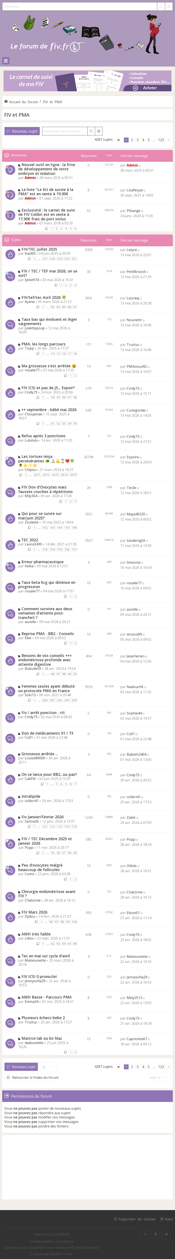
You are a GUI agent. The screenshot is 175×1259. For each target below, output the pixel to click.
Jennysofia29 (35, 981)
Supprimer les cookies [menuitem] (137, 1219)
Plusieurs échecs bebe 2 (43, 1017)
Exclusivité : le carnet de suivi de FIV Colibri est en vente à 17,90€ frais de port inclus (46, 214)
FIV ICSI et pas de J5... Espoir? (48, 387)
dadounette (34, 1042)
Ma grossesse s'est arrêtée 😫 (48, 365)
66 (75, 943)
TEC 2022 (29, 539)
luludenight (136, 540)
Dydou (30, 916)
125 (74, 826)
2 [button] (132, 140)
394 (74, 700)
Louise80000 (35, 758)
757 (74, 549)
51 (52, 423)
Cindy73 (31, 392)
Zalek (131, 817)
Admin (30, 177)
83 (52, 307)
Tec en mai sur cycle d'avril (45, 955)
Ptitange (133, 210)
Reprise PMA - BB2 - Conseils (47, 633)
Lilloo (29, 938)
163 (52, 527)
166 (74, 527)
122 (52, 826)
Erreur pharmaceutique (42, 561)
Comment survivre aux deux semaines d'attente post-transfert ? (45, 613)
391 (52, 700)
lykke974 (32, 279)
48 (63, 674)
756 (66, 549)
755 (59, 549)
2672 (46, 475)
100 (74, 922)
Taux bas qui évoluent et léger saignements (47, 321)
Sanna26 (32, 821)
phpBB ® (61, 1234)
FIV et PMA (16, 114)
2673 (55, 475)
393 (66, 700)
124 (66, 826)
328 (52, 259)
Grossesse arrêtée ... (39, 753)
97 (56, 922)
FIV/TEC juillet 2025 (39, 249)
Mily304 (31, 495)
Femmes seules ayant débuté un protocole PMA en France (46, 688)
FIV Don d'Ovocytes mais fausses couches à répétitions (45, 489)
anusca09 (134, 634)
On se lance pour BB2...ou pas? (49, 774)
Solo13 (30, 695)
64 (63, 943)
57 (69, 397)
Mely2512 (134, 997)
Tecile (131, 487)
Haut (169, 1219)
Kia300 (30, 253)
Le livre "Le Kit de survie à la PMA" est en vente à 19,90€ (45, 192)
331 (74, 259)
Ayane (30, 301)
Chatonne (33, 900)
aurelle (30, 621)
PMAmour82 (137, 366)
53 (63, 423)
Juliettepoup (35, 328)
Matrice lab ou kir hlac (41, 1038)
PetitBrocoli (136, 271)
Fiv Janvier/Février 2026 (42, 816)
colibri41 (31, 800)
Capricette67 (137, 1039)
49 (69, 674)
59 (75, 853)
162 (44, 527)
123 (59, 826)
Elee (28, 638)
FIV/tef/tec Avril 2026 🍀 (43, 297)
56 (63, 397)
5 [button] (149, 140)
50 (75, 674)
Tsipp (29, 348)
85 (63, 307)
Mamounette (35, 960)
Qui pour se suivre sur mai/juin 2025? (40, 516)
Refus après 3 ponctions (43, 435)
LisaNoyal (135, 190)
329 (59, 259)
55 (58, 397)
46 (52, 674)
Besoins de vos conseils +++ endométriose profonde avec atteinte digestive (45, 660)
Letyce (132, 249)
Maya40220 (136, 514)
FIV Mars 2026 (34, 912)
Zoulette (31, 522)
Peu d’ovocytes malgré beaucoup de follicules (40, 867)
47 (58, 674)
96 (51, 922)
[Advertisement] (87, 1167)
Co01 (29, 737)
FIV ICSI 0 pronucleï (39, 976)
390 (44, 700)
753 (44, 549)
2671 (37, 475)
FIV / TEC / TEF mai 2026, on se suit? (47, 273)
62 (52, 943)
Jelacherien (136, 656)
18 (75, 353)
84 (58, 307)
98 (62, 922)
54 (52, 397)
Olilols (132, 865)
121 (44, 826)
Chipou (30, 469)
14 (52, 353)
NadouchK (135, 686)
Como (29, 874)
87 (75, 307)
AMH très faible (36, 934)
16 (63, 353)
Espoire (133, 457)
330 (66, 259)
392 (59, 700)
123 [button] (161, 140)
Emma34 (31, 1001)
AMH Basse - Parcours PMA (46, 997)
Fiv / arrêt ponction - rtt (43, 712)
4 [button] (143, 140)
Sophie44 (134, 713)
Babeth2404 (136, 754)
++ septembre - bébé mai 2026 (48, 409)
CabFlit (30, 778)
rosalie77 (32, 370)
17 (69, 353)
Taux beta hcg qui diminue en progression (46, 584)
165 (66, 527)
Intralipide (30, 796)
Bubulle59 (33, 668)
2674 (64, 475)
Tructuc (133, 344)
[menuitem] (41, 1241)
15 (58, 353)
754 (52, 549)
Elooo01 (133, 912)
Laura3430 (33, 544)
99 (67, 922)
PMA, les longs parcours (43, 344)
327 (44, 259)
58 (75, 397)
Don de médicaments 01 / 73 (47, 733)
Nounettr (134, 320)
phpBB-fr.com (61, 1253)
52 (58, 423)
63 (58, 943)
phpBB (34, 1247)
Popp (29, 847)
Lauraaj (133, 298)
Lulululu (31, 440)
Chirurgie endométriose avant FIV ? (47, 894)
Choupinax (33, 414)
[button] (118, 140)
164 (59, 527)
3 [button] (137, 140)
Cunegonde (136, 410)
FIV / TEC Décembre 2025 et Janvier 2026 (45, 841)
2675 (73, 475)
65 (69, 943)
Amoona (133, 562)
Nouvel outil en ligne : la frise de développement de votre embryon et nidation (46, 169)
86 (69, 307)
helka (29, 566)
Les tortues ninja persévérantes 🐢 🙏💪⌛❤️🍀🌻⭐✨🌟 (46, 461)
